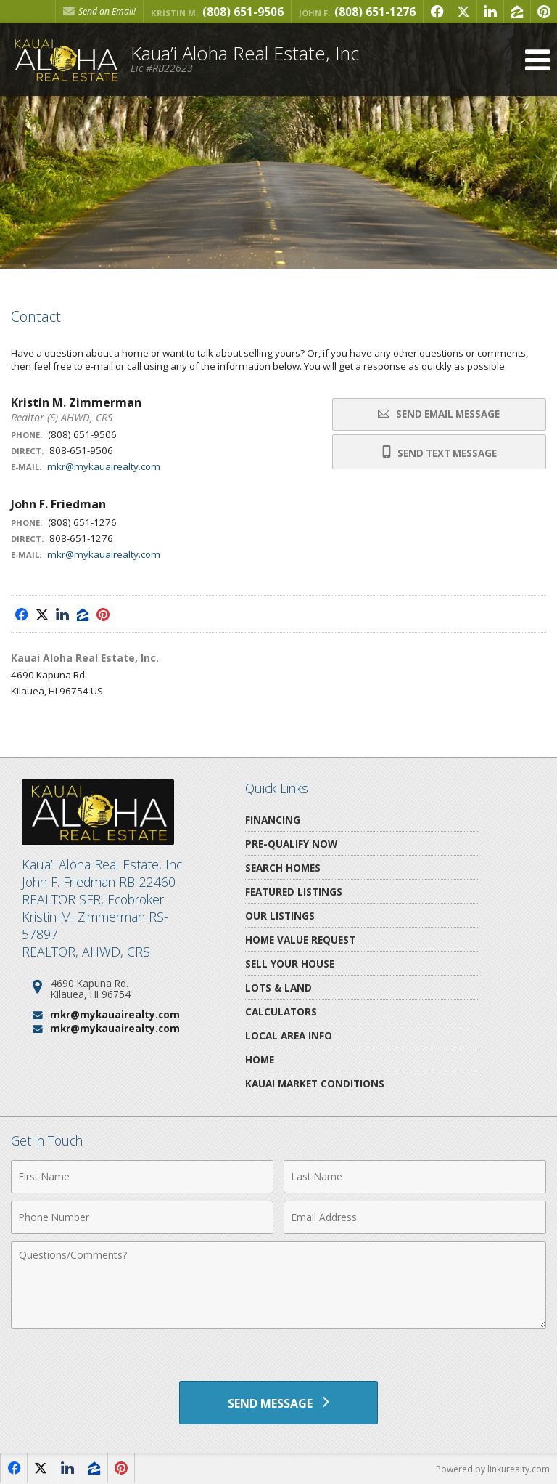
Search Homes (283, 868)
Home (259, 1059)
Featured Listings (293, 892)
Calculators (281, 1011)
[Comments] (278, 1285)
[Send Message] (278, 1402)
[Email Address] (415, 1217)
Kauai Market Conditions (314, 1083)
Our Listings (280, 916)
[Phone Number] (142, 1217)
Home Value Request (300, 939)
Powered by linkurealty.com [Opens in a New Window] (493, 1469)
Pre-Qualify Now (291, 844)
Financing (272, 820)
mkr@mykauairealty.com (103, 466)
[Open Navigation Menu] (537, 60)
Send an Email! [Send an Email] (99, 11)
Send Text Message (439, 452)
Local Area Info (288, 1035)
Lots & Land (278, 987)
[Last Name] (415, 1176)
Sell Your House (289, 963)
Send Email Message (439, 414)
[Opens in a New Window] (437, 11)
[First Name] (142, 1176)
